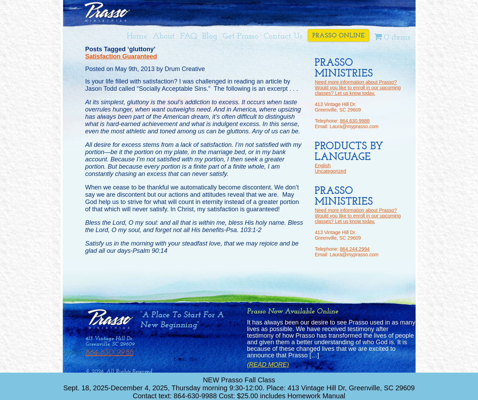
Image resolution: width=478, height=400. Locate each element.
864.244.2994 (355, 249)
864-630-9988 (109, 352)
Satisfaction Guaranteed (121, 56)
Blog (209, 36)
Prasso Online (338, 36)
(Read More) (268, 365)
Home (137, 36)
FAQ (188, 36)
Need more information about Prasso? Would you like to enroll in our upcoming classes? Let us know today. (358, 87)
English (323, 165)
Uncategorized (330, 171)
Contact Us (283, 36)
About (164, 36)
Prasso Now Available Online (292, 311)
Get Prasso (240, 36)
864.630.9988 (355, 121)
